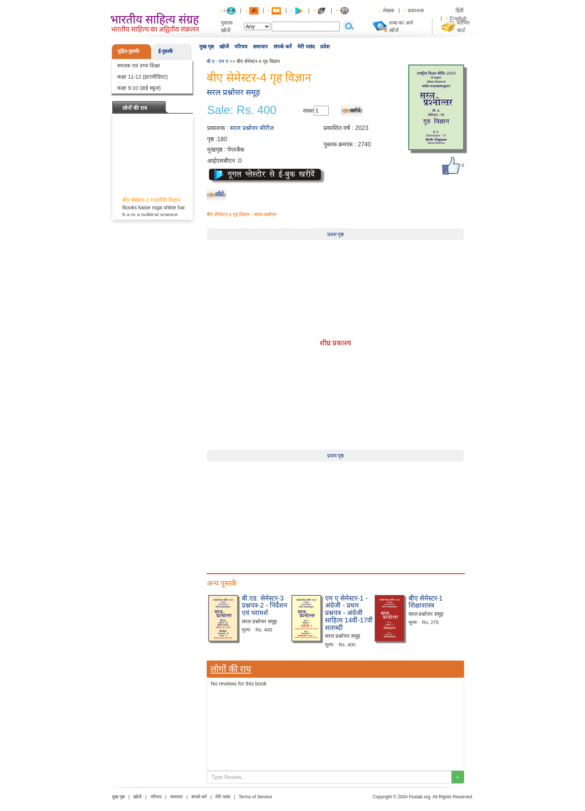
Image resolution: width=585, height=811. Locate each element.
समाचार (260, 47)
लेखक (388, 10)
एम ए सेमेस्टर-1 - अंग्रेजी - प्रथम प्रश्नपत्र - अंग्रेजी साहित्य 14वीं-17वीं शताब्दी (349, 613)
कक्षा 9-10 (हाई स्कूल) (139, 88)
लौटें (219, 194)
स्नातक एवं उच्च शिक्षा (138, 66)
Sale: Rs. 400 (241, 110)
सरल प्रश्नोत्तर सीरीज (252, 128)
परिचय (240, 47)
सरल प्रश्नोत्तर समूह (233, 92)
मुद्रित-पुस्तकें (128, 51)
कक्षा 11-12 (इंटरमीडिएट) (142, 77)
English (458, 18)
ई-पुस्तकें (165, 51)
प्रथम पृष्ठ (335, 234)
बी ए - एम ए (217, 61)
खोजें (224, 47)
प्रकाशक (416, 10)
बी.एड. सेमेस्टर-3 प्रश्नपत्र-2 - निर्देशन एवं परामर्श (264, 606)
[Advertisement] (335, 514)
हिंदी (460, 10)
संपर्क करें (282, 47)
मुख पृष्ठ (206, 47)
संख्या (308, 111)
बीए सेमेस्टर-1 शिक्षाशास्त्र (426, 602)
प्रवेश (325, 47)
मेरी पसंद (306, 47)
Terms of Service (255, 796)
